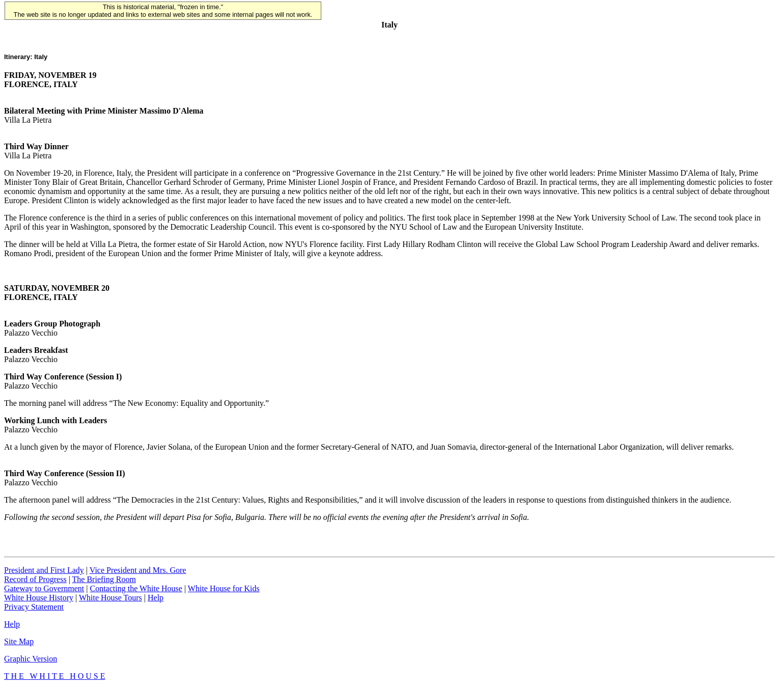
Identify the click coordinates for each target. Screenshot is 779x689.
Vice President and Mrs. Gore (138, 570)
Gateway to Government (44, 588)
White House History (38, 597)
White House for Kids (224, 588)
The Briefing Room (104, 579)
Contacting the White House (136, 588)
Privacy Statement (34, 606)
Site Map (19, 641)
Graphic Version (30, 658)
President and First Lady (44, 570)
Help (155, 597)
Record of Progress (35, 579)
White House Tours (110, 597)
